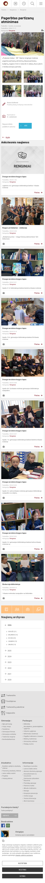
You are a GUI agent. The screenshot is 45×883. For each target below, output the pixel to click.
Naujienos (13, 10)
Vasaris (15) (12, 641)
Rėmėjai (26, 791)
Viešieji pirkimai (7, 778)
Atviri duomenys (29, 801)
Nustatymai (22, 863)
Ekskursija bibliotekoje (11, 584)
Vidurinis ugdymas (30, 731)
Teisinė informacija (30, 798)
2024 (9, 656)
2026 (9, 625)
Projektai (5, 776)
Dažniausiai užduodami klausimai (31, 779)
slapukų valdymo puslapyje (24, 855)
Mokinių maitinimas (30, 739)
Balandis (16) (13, 635)
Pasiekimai (6, 729)
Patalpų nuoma (28, 744)
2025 (9, 651)
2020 (9, 680)
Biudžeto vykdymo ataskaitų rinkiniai (11, 767)
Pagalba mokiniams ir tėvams (33, 736)
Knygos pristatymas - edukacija (14, 228)
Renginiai (23, 10)
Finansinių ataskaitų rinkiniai (11, 771)
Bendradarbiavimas (8, 739)
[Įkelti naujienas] (15, 3)
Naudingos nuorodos (30, 766)
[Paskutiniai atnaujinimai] (24, 3)
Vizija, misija (6, 726)
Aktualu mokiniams (30, 788)
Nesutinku (22, 870)
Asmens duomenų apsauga (33, 771)
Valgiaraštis (8, 713)
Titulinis (4, 10)
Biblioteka (27, 724)
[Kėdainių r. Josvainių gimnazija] (5, 3)
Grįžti (8, 137)
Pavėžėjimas (8, 701)
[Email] (8, 825)
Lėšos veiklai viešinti (9, 773)
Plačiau (37, 192)
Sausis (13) (12, 644)
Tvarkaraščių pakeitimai (12, 707)
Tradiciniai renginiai (8, 737)
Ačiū (24, 126)
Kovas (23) (12, 638)
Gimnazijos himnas (8, 731)
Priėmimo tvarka (29, 785)
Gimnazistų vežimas (30, 741)
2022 (9, 668)
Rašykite (6, 815)
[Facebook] (3, 825)
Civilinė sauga (28, 796)
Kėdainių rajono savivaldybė (24, 835)
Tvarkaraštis (8, 696)
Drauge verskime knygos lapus (14, 177)
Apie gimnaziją (7, 724)
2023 (9, 662)
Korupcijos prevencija (31, 793)
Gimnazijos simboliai (9, 734)
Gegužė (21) (12, 631)
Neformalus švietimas (31, 734)
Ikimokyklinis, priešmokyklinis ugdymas (33, 727)
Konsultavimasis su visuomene (30, 775)
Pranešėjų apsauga (30, 783)
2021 (9, 674)
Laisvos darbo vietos (30, 769)
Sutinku (22, 876)
